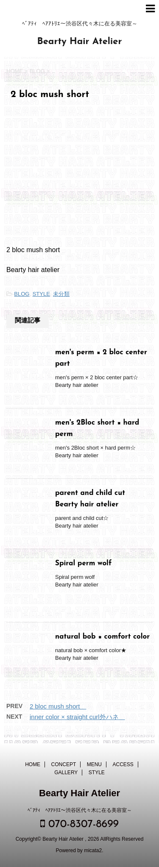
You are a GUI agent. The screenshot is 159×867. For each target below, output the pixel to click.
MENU (94, 764)
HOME (32, 764)
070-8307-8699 (79, 824)
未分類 (61, 294)
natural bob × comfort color (106, 636)
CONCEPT (63, 764)
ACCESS (123, 764)
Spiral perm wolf (83, 563)
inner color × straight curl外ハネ (77, 716)
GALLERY (66, 772)
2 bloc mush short (58, 706)
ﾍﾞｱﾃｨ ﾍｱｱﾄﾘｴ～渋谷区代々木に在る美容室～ (80, 810)
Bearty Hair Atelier (79, 42)
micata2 (93, 850)
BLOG (21, 294)
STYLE (41, 294)
